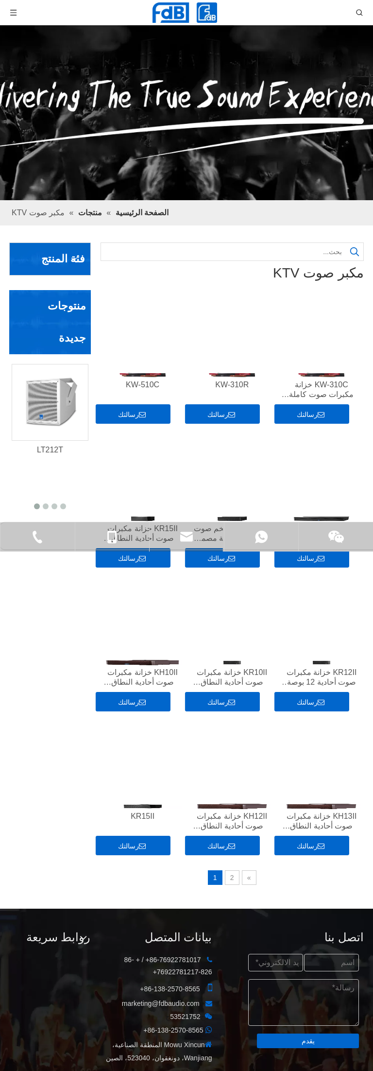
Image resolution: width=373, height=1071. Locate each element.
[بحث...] (223, 251)
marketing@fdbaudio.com (161, 1003)
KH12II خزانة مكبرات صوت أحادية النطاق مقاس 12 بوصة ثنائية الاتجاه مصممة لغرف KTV (232, 821)
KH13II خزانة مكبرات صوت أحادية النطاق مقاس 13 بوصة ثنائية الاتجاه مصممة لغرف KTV (322, 821)
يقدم (308, 1041)
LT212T (50, 450)
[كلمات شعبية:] (354, 251)
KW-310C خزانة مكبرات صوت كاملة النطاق (321, 389)
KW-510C (142, 384)
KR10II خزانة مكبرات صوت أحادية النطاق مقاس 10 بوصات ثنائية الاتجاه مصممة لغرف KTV (232, 677)
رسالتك (310, 414)
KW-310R (232, 384)
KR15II (142, 816)
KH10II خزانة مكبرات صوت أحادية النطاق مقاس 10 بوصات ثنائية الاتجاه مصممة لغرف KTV (142, 677)
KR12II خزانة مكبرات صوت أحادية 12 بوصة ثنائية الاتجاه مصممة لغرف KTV (322, 677)
